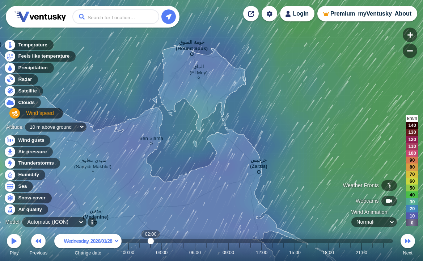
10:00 (239, 252)
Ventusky (39, 17)
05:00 (184, 252)
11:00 (250, 252)
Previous (38, 246)
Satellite (23, 93)
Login (301, 14)
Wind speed (28, 116)
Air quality (26, 209)
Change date (88, 246)
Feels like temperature (39, 58)
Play (14, 246)
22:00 (372, 252)
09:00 (228, 252)
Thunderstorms (32, 163)
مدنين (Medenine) (96, 215)
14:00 (283, 252)
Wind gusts (27, 140)
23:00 (383, 252)
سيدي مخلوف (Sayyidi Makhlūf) (92, 164)
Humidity (24, 175)
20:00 (350, 252)
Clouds (22, 104)
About (403, 14)
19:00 (339, 252)
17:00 (317, 252)
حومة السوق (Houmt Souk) (192, 47)
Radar (21, 81)
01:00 (139, 252)
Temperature (28, 47)
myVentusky (375, 14)
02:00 (151, 252)
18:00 (328, 252)
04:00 (173, 252)
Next (408, 246)
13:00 (273, 252)
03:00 (162, 252)
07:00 (206, 252)
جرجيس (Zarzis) (258, 164)
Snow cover (28, 198)
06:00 (195, 252)
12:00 (261, 252)
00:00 (128, 252)
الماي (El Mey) (199, 71)
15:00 (295, 252)
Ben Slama (151, 140)
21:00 (361, 252)
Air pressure (28, 152)
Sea (18, 186)
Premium (342, 14)
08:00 (217, 252)
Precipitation (29, 70)
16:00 (306, 252)
